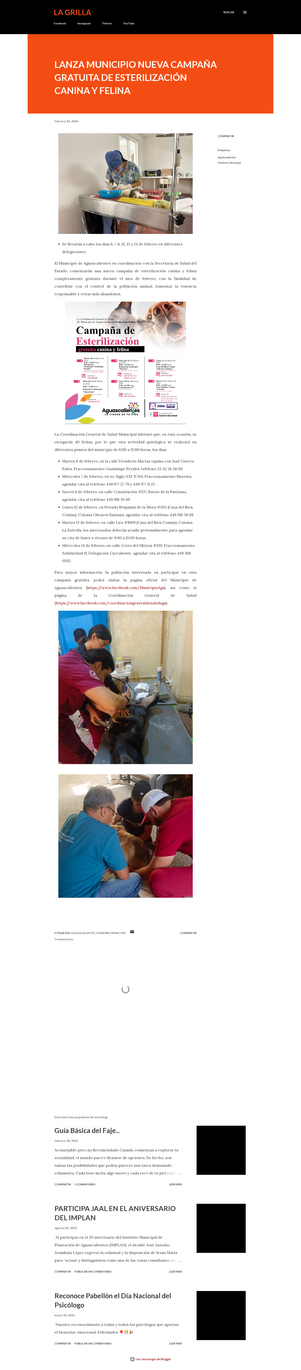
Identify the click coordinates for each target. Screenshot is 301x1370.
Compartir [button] (226, 136)
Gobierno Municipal (229, 162)
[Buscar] (228, 12)
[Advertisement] (119, 1067)
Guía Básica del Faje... (87, 1130)
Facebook (60, 23)
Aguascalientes (227, 157)
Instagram (84, 23)
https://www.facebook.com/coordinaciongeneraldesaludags (111, 603)
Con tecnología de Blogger (150, 1359)
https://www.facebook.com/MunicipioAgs (125, 587)
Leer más (175, 1184)
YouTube (128, 23)
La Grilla (72, 12)
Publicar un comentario (93, 1271)
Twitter (107, 23)
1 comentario (84, 1184)
